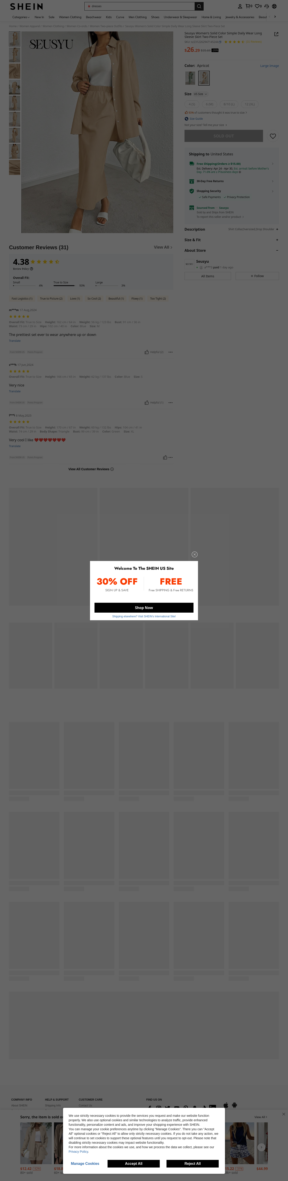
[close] (192, 556)
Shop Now (143, 606)
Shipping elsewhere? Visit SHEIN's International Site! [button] (144, 614)
